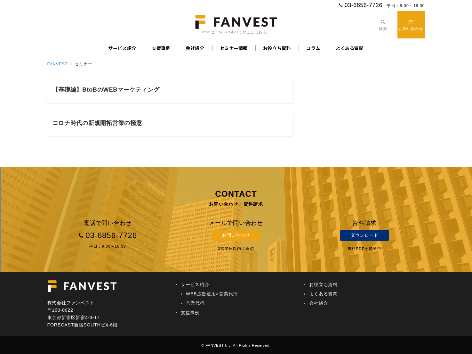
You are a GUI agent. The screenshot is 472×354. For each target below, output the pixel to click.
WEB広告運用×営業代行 (212, 293)
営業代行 (195, 303)
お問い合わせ (236, 235)
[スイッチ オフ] (383, 24)
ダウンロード (364, 235)
